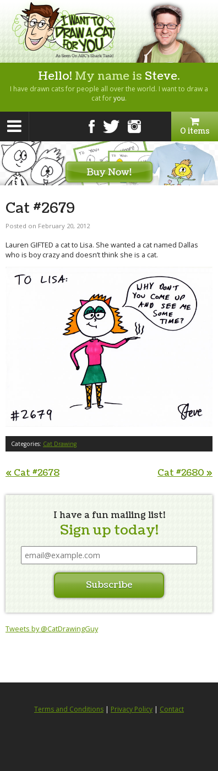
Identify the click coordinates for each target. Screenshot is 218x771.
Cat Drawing (60, 444)
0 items (194, 126)
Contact (172, 709)
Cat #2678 (32, 473)
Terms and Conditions (68, 709)
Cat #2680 (184, 473)
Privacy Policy (131, 709)
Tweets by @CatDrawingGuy (52, 629)
